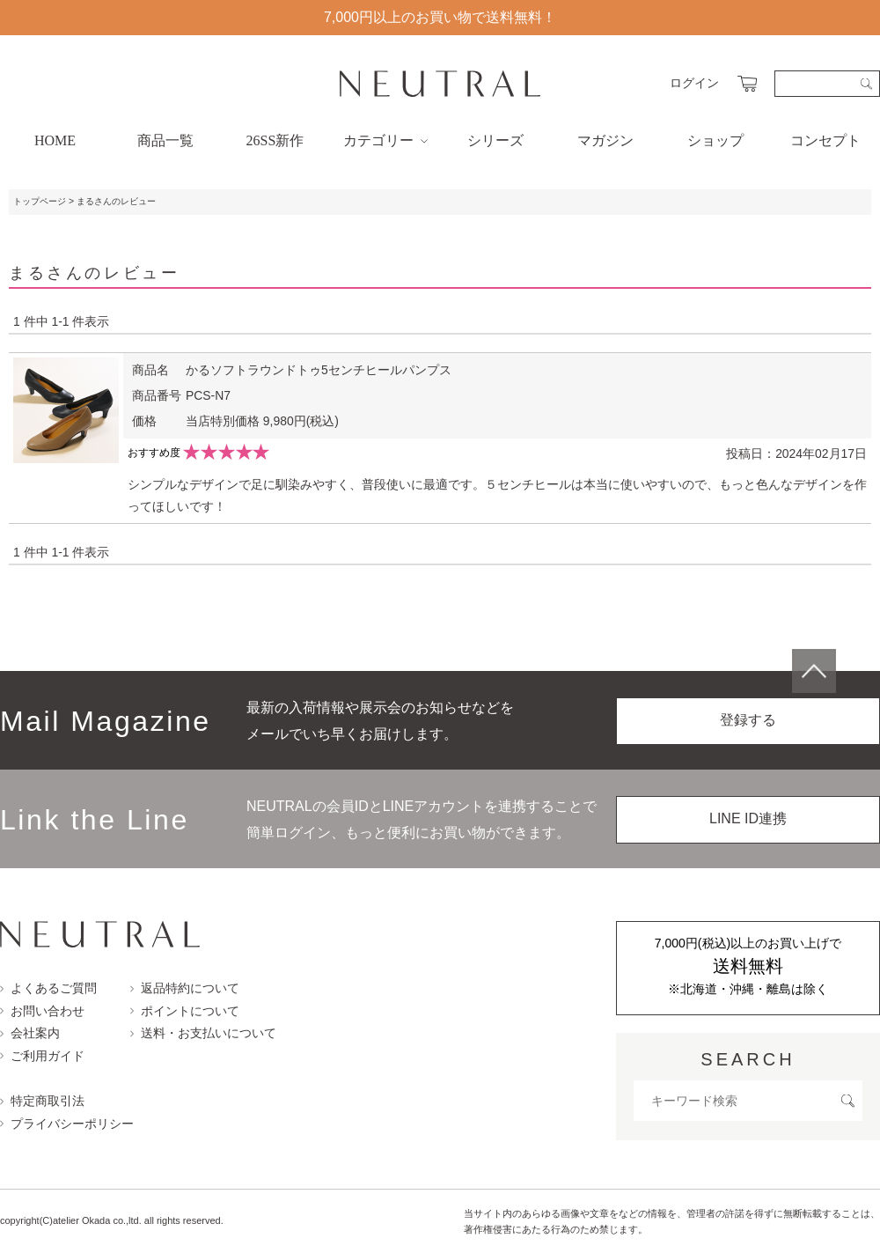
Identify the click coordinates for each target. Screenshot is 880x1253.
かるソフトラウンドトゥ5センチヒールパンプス (318, 370)
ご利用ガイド (42, 1056)
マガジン (605, 140)
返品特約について (184, 988)
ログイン (694, 83)
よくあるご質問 (48, 988)
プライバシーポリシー (67, 1124)
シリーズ (495, 140)
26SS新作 (275, 140)
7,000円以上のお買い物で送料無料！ (440, 17)
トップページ (39, 201)
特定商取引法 (42, 1101)
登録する (748, 719)
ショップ (715, 140)
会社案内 (30, 1033)
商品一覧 (165, 140)
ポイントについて (184, 1011)
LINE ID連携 (748, 818)
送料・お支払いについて (203, 1033)
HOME (55, 140)
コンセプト (825, 140)
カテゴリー (385, 140)
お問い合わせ (42, 1011)
